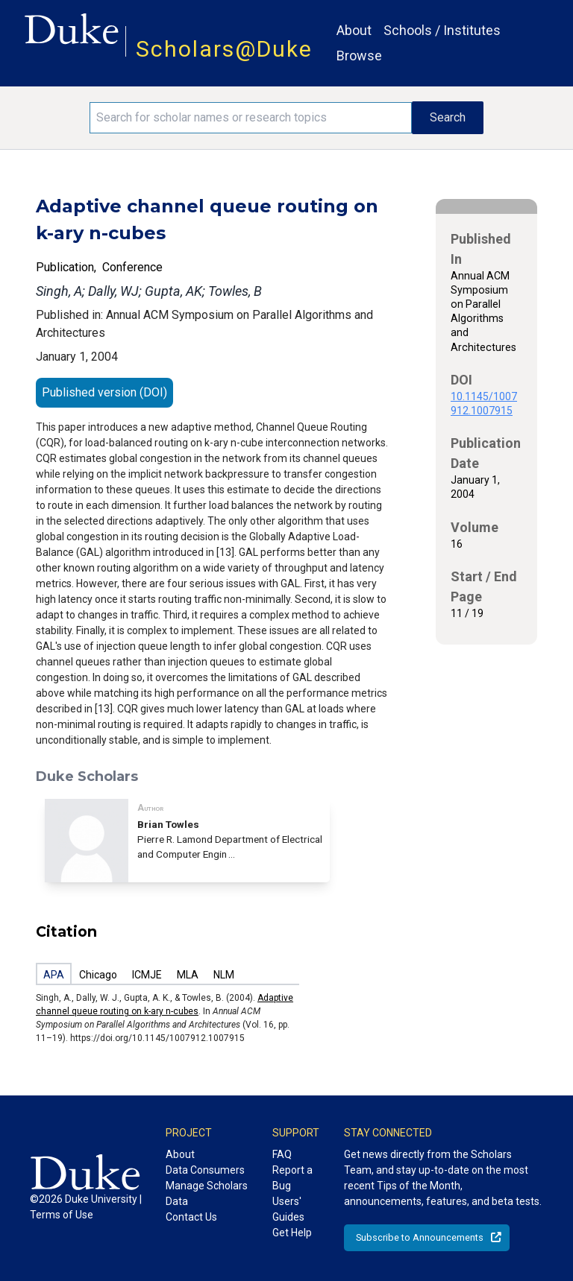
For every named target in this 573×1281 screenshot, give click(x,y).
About (354, 30)
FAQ (282, 1154)
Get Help (292, 1233)
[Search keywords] (251, 117)
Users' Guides (288, 1209)
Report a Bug (292, 1178)
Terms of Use (61, 1215)
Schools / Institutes (442, 30)
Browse (359, 55)
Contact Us (191, 1217)
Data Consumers (205, 1170)
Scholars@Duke (224, 49)
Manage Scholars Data (207, 1193)
